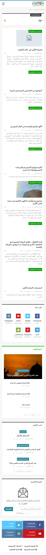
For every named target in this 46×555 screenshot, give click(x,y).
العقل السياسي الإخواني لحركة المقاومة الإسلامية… (23, 449)
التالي (32, 414)
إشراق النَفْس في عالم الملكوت (30, 50)
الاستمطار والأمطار (23, 436)
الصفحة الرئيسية (31, 546)
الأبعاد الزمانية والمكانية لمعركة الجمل (18, 394)
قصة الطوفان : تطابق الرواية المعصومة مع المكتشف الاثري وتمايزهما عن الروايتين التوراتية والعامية (24, 244)
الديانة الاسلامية (23, 370)
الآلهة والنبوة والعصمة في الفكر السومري (26, 126)
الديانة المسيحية (30, 549)
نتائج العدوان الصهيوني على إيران (20, 383)
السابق (38, 414)
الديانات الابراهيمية (35, 31)
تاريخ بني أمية (26, 405)
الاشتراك (8, 509)
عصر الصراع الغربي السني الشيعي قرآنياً (23, 375)
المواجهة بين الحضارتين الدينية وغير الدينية (26, 91)
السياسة (23, 431)
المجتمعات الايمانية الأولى (32, 288)
